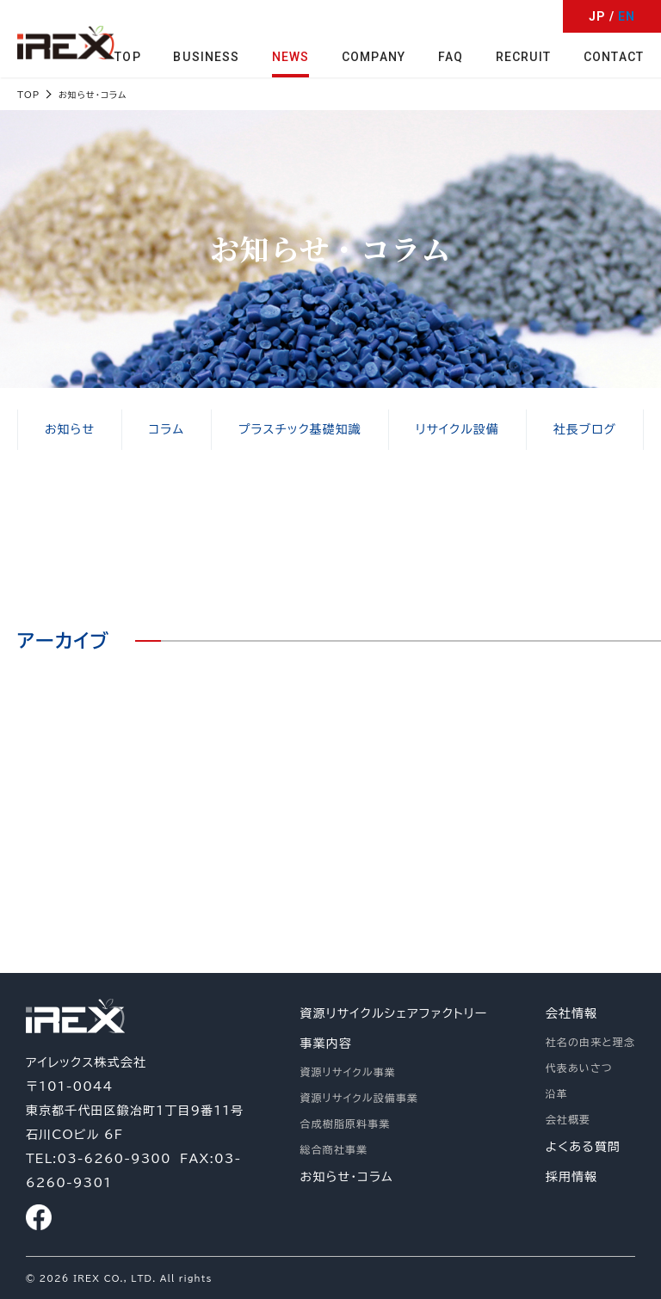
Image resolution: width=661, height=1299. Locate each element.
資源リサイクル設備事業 (359, 1098)
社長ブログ (584, 430)
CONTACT (614, 57)
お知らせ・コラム (346, 1177)
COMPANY (374, 57)
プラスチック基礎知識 (299, 430)
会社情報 (571, 1013)
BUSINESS (207, 57)
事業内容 (326, 1043)
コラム (165, 430)
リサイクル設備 (457, 430)
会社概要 (568, 1119)
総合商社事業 (334, 1149)
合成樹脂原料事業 (345, 1123)
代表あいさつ (579, 1067)
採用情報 (571, 1177)
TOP (129, 57)
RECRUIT (524, 57)
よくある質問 (583, 1147)
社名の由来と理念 (590, 1042)
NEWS (291, 57)
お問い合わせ (515, 833)
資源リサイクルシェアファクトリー (394, 1013)
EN (626, 16)
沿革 (557, 1093)
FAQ (450, 57)
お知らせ (70, 430)
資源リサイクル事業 (348, 1072)
